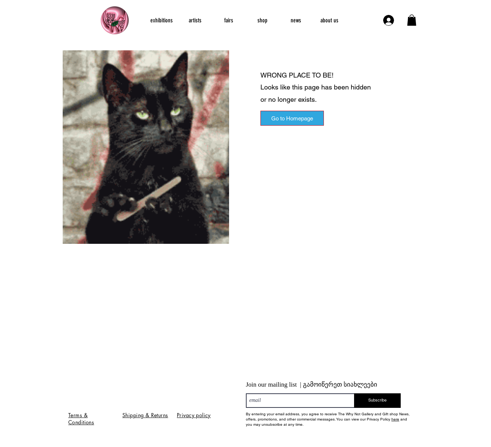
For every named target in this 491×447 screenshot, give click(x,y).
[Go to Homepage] (292, 118)
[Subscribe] (377, 400)
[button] (411, 20)
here (395, 419)
